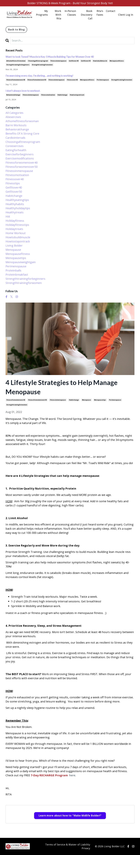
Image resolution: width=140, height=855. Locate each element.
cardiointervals (15, 138)
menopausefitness (117, 61)
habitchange (74, 400)
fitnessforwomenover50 (37, 400)
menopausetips (100, 400)
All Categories (14, 113)
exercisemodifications (20, 158)
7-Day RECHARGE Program (49, 775)
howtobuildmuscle (100, 61)
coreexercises (15, 146)
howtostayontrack (77, 95)
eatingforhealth (16, 150)
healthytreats (15, 212)
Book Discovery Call (86, 14)
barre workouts (16, 125)
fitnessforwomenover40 (15, 400)
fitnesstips (13, 183)
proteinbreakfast (17, 275)
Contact (110, 11)
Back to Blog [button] (16, 29)
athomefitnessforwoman (16, 61)
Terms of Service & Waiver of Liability (67, 844)
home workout (16, 233)
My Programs (42, 12)
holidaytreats (14, 229)
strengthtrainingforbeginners (17, 65)
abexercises (13, 117)
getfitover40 (73, 61)
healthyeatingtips (17, 200)
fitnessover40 (72, 80)
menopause (86, 400)
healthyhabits (15, 204)
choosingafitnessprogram (38, 61)
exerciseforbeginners (20, 154)
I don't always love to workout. (23, 90)
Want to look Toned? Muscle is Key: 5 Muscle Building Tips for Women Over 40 (50, 56)
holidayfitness (15, 221)
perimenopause (115, 400)
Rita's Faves (99, 12)
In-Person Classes (70, 12)
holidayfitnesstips (17, 225)
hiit (8, 216)
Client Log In (125, 14)
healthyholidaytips (18, 208)
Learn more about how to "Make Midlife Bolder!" (70, 815)
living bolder (14, 246)
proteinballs (13, 270)
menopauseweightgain (21, 262)
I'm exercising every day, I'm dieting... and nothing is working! (39, 75)
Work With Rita (58, 14)
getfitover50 (86, 61)
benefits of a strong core (22, 134)
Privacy (86, 848)
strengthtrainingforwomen (16, 405)
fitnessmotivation (48, 95)
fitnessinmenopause (58, 400)
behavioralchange (13, 95)
